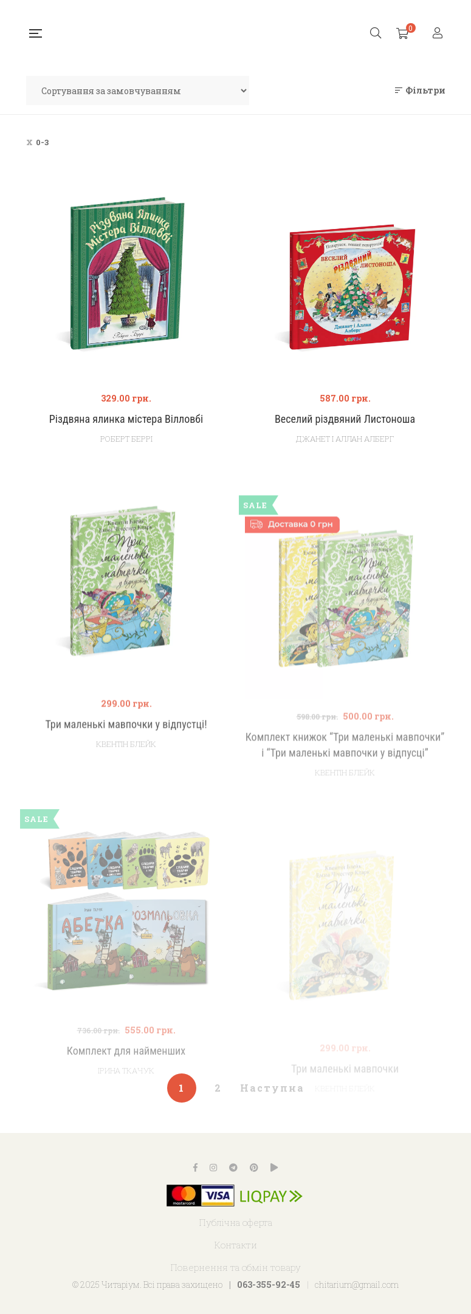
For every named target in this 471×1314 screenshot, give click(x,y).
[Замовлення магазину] (137, 90)
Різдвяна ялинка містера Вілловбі (126, 418)
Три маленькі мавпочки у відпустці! (126, 754)
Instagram (213, 1167)
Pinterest (254, 1167)
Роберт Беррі (126, 438)
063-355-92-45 (268, 1284)
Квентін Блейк (126, 773)
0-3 (42, 142)
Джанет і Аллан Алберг (345, 438)
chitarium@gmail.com (357, 1284)
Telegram (233, 1167)
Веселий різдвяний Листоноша (345, 418)
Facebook (195, 1167)
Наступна (272, 1087)
